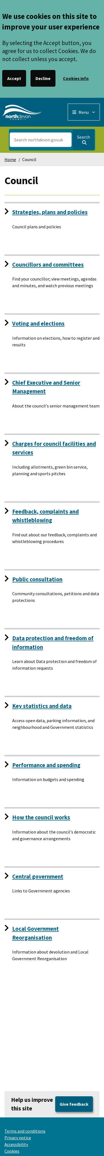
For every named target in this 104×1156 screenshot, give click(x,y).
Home (10, 159)
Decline (42, 78)
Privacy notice (17, 1137)
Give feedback (74, 1104)
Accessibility (16, 1144)
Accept (14, 78)
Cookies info (76, 78)
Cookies (11, 1151)
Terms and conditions (24, 1131)
